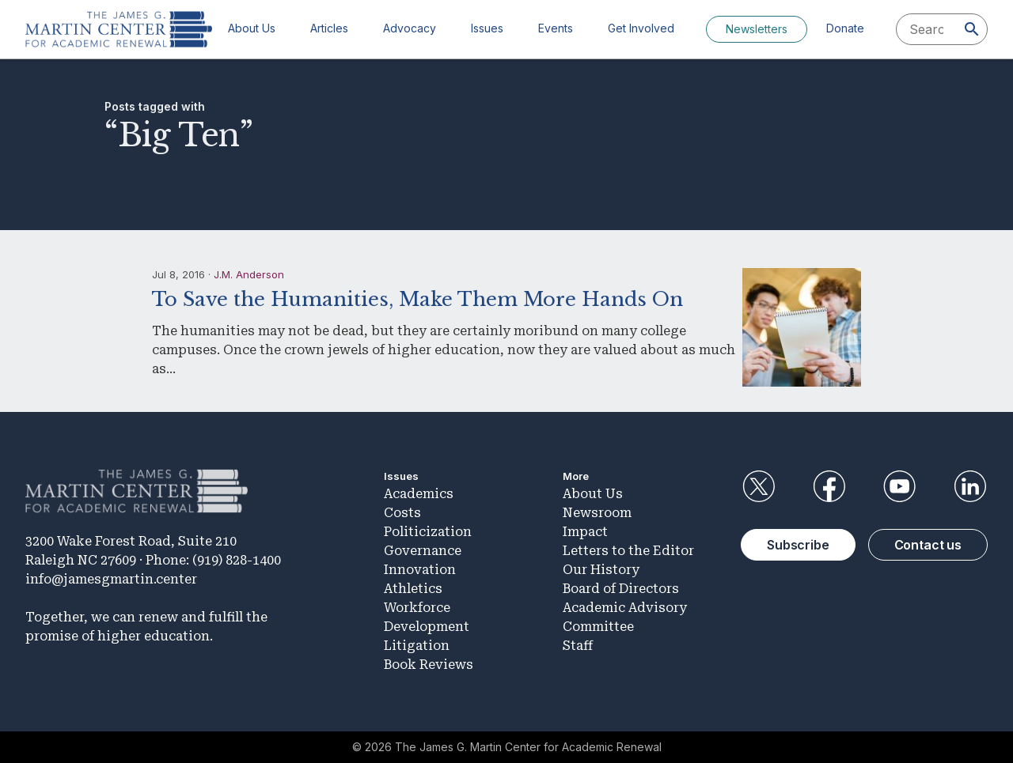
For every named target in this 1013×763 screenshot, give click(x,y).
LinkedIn (970, 486)
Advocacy (409, 28)
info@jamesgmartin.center (111, 579)
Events (555, 28)
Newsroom (597, 512)
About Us (251, 28)
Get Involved (641, 28)
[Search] (972, 29)
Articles (329, 28)
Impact (585, 531)
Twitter (758, 486)
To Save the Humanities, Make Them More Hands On (417, 299)
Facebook (828, 486)
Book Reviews (428, 664)
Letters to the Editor (628, 550)
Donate (845, 28)
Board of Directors (621, 588)
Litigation (417, 645)
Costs (402, 512)
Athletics (413, 588)
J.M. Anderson (249, 274)
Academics (418, 493)
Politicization (428, 531)
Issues (487, 28)
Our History (601, 569)
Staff (578, 645)
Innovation (420, 569)
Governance (422, 550)
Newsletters (756, 29)
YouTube (899, 486)
